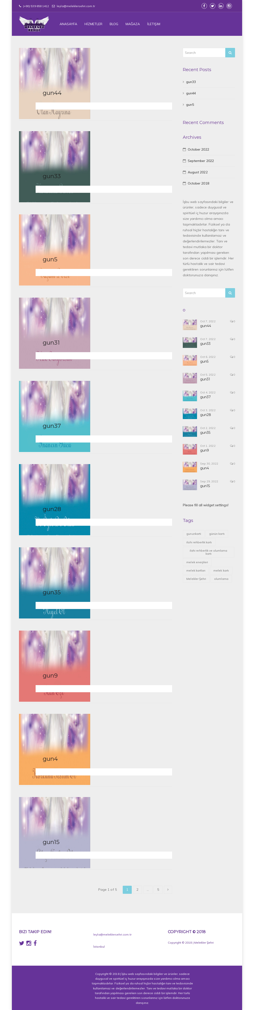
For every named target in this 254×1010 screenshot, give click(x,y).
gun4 (50, 758)
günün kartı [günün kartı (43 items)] (217, 533)
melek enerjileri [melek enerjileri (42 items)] (197, 562)
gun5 (50, 259)
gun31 (51, 342)
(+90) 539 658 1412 (34, 6)
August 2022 (198, 172)
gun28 (52, 508)
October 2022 (198, 149)
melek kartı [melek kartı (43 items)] (221, 570)
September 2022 (201, 161)
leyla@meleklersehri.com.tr (73, 6)
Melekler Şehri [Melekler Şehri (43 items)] (196, 579)
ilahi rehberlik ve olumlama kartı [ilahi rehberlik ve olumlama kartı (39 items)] (208, 552)
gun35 (52, 592)
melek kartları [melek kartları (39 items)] (195, 570)
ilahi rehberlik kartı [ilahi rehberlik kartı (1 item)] (199, 542)
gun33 (52, 176)
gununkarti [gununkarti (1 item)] (193, 533)
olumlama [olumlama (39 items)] (221, 579)
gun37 (52, 425)
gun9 (50, 675)
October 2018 (198, 183)
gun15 (51, 841)
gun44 (52, 92)
